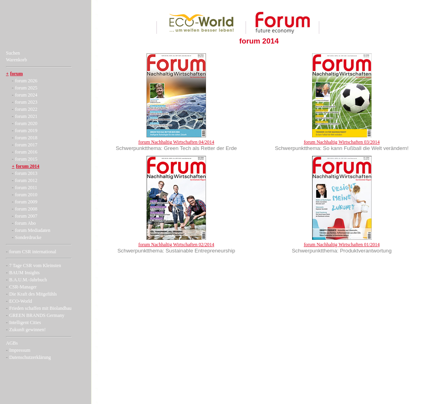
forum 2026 (26, 80)
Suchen (13, 53)
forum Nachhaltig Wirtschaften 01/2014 (342, 244)
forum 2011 (26, 187)
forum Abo (25, 223)
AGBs (12, 343)
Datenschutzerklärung (30, 357)
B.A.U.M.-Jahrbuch (28, 280)
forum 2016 (26, 152)
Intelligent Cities (25, 322)
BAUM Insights (24, 272)
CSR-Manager (22, 287)
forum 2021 (26, 116)
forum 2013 (26, 173)
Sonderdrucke (28, 237)
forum (16, 73)
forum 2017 (26, 145)
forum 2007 (26, 216)
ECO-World (20, 301)
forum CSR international (32, 251)
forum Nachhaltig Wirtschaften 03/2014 (342, 142)
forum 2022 (26, 109)
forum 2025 (26, 88)
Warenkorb (16, 60)
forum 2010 (26, 194)
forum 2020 (26, 123)
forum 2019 (26, 130)
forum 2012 (26, 180)
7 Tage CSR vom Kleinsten (35, 265)
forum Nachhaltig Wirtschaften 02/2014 (176, 244)
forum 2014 (27, 166)
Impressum (19, 350)
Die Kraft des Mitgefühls (33, 294)
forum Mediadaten (32, 230)
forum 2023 (26, 102)
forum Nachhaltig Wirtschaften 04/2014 (176, 142)
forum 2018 (26, 137)
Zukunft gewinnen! (27, 329)
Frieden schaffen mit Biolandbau (40, 308)
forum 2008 (26, 209)
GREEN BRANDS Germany (36, 315)
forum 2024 (26, 95)
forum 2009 (26, 202)
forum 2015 (26, 159)
